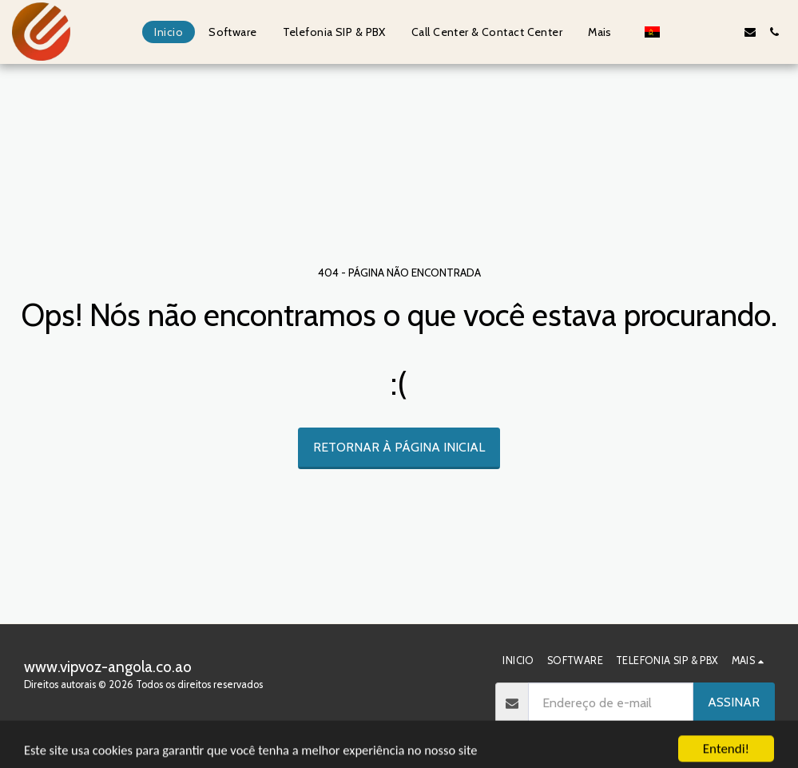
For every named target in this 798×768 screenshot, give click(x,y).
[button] (678, 32)
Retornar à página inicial (399, 447)
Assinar (734, 702)
